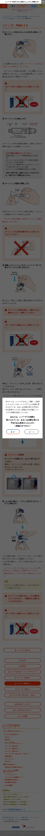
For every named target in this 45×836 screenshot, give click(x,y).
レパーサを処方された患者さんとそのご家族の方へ (22, 2)
